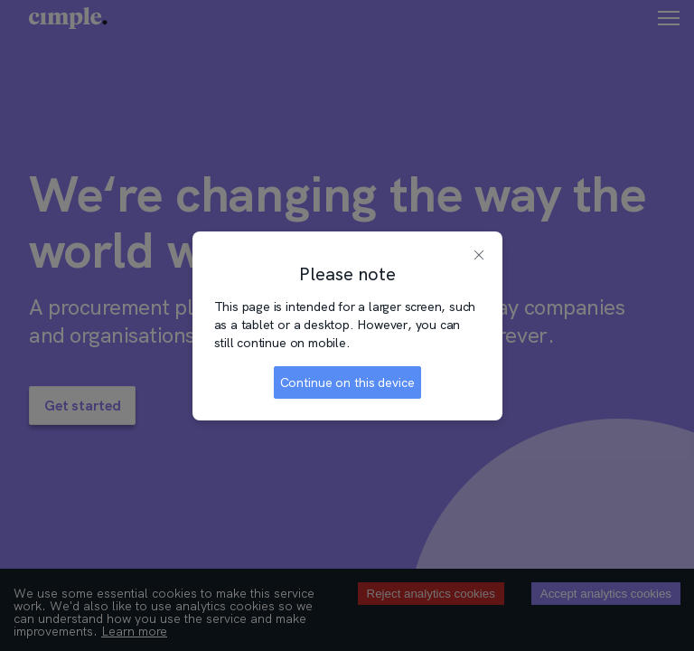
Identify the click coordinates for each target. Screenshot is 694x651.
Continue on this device (347, 382)
